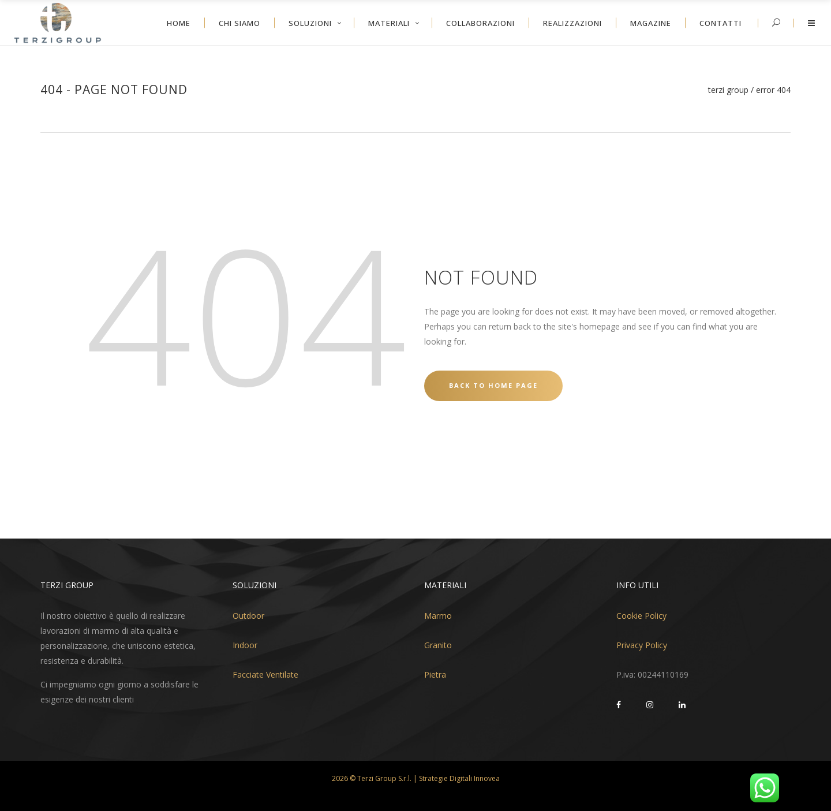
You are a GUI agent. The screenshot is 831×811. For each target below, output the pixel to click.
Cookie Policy (641, 615)
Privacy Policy (641, 645)
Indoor (245, 645)
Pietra (435, 674)
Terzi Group (728, 90)
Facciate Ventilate (265, 674)
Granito (438, 645)
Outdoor (248, 615)
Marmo (438, 615)
